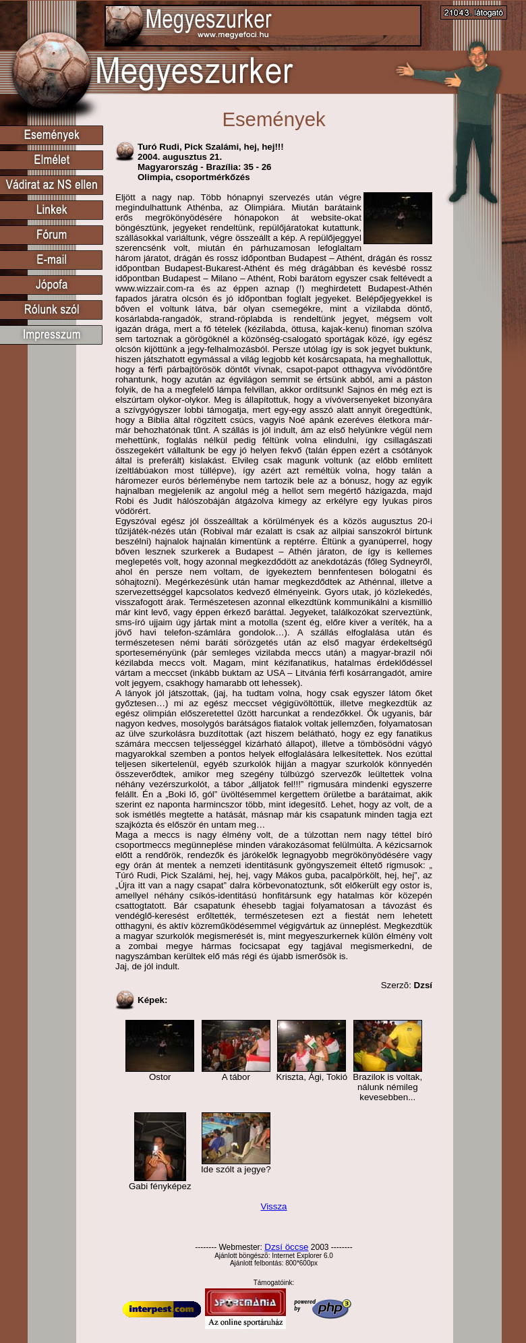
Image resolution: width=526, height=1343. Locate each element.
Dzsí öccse (286, 1247)
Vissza (273, 1206)
